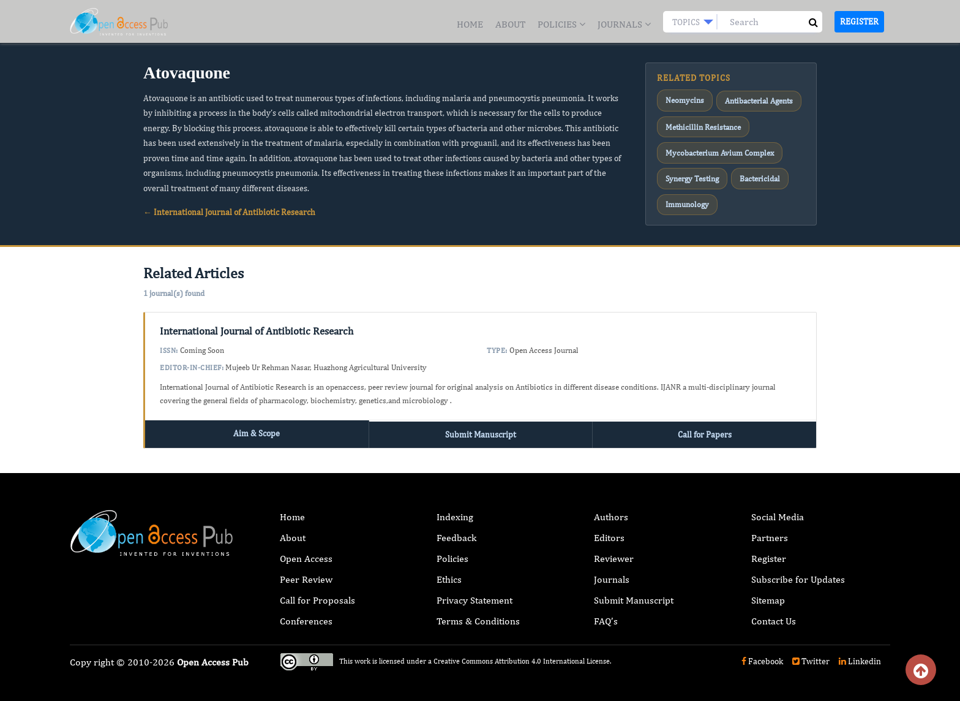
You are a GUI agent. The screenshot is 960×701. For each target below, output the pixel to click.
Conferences (306, 614)
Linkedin (860, 654)
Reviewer (614, 551)
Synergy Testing (690, 165)
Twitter (811, 654)
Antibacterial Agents (750, 98)
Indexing (455, 509)
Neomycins (682, 98)
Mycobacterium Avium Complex (715, 143)
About (510, 24)
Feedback (456, 530)
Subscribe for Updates (798, 572)
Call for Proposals (317, 593)
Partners (769, 530)
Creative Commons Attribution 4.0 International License (521, 654)
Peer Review (306, 572)
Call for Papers (704, 427)
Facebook (762, 654)
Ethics (449, 572)
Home (470, 24)
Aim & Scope (256, 427)
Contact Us (773, 614)
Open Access (306, 551)
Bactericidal (753, 165)
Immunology (685, 187)
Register (859, 21)
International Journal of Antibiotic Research (256, 325)
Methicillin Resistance (699, 120)
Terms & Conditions (478, 614)
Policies (561, 24)
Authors (611, 509)
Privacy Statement (474, 593)
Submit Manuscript (481, 427)
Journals (624, 24)
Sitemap (768, 593)
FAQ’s (606, 614)
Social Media (777, 509)
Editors (609, 530)
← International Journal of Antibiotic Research (229, 212)
